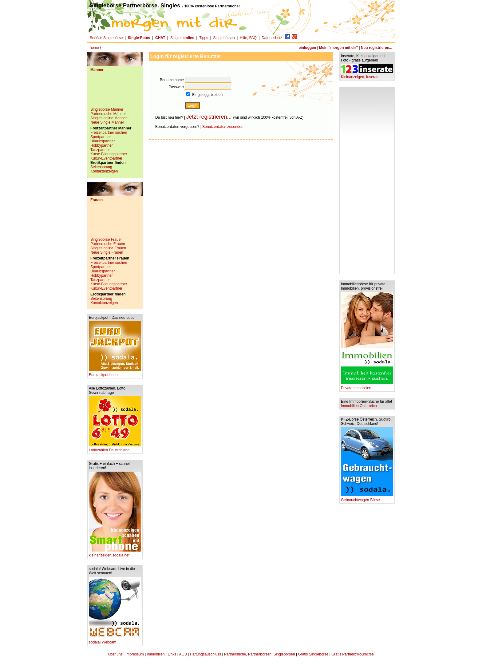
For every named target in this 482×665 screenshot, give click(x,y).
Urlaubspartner (102, 141)
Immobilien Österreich (359, 406)
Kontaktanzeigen (104, 171)
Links (172, 654)
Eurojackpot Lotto (115, 373)
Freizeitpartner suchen (108, 132)
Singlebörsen (224, 38)
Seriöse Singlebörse (106, 38)
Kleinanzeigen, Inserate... (367, 75)
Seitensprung (101, 167)
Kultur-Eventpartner (106, 158)
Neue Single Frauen (106, 252)
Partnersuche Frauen (107, 244)
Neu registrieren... (376, 48)
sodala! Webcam (115, 640)
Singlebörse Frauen (106, 239)
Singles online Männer (108, 118)
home (94, 48)
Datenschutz (272, 38)
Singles (182, 38)
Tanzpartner (100, 150)
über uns (115, 654)
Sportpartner (100, 137)
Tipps (203, 38)
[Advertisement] (115, 92)
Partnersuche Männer (108, 114)
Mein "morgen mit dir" (338, 48)
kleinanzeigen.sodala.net (115, 553)
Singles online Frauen (108, 248)
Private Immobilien (367, 386)
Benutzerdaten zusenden (222, 127)
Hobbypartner (101, 145)
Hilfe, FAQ (248, 38)
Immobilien (156, 654)
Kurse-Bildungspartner (108, 154)
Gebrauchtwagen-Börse (367, 498)
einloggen (307, 48)
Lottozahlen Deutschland (115, 448)
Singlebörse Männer (106, 109)
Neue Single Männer (107, 122)
